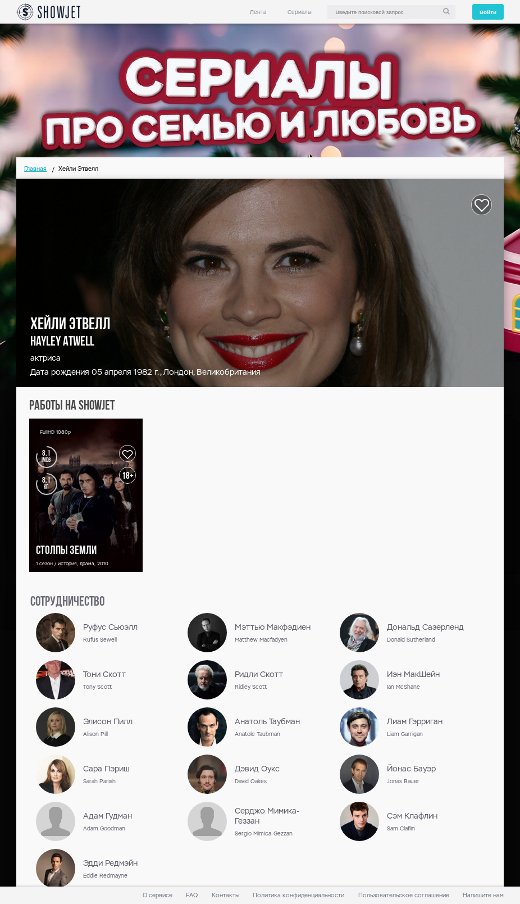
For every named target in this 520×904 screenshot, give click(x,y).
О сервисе (157, 895)
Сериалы (300, 12)
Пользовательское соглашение (403, 895)
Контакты (225, 895)
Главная (35, 168)
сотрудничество (67, 602)
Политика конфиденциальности (298, 895)
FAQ (192, 895)
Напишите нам (483, 895)
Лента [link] (258, 12)
